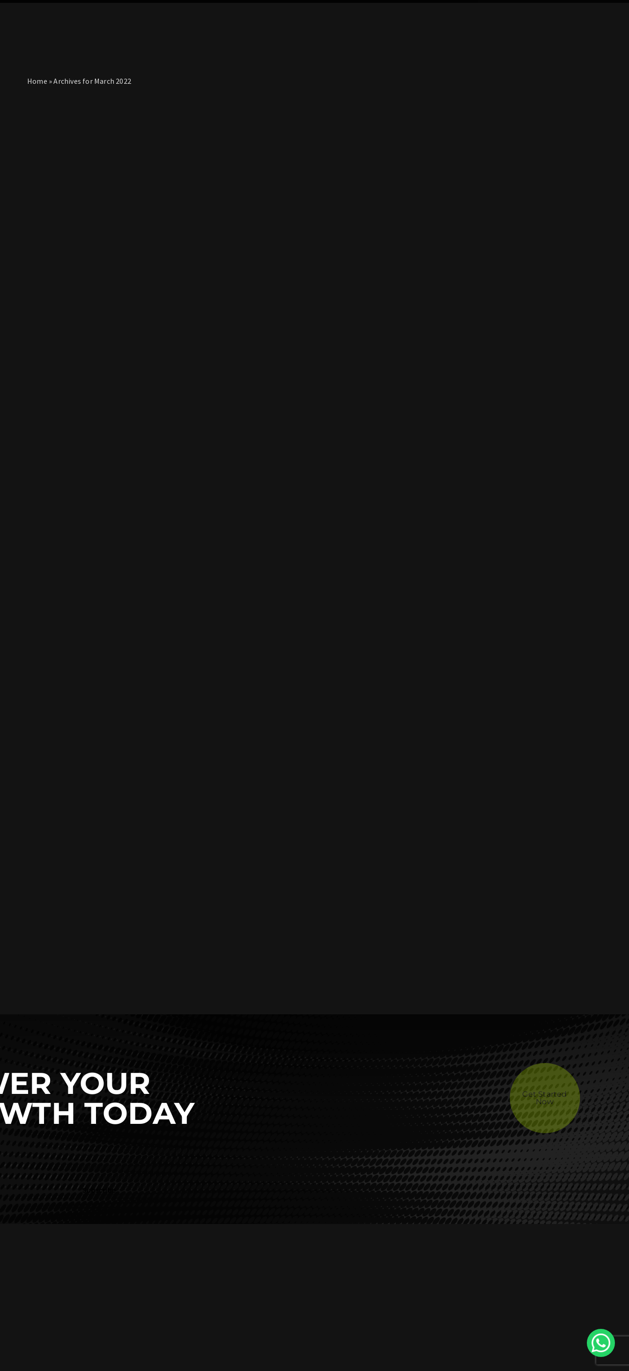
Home (37, 81)
